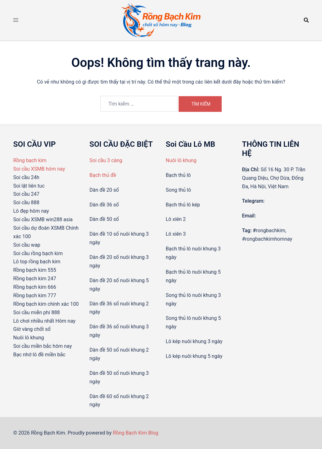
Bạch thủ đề (103, 175)
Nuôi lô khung (181, 160)
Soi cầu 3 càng (106, 160)
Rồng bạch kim (30, 160)
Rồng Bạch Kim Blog (135, 433)
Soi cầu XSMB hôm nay (39, 169)
